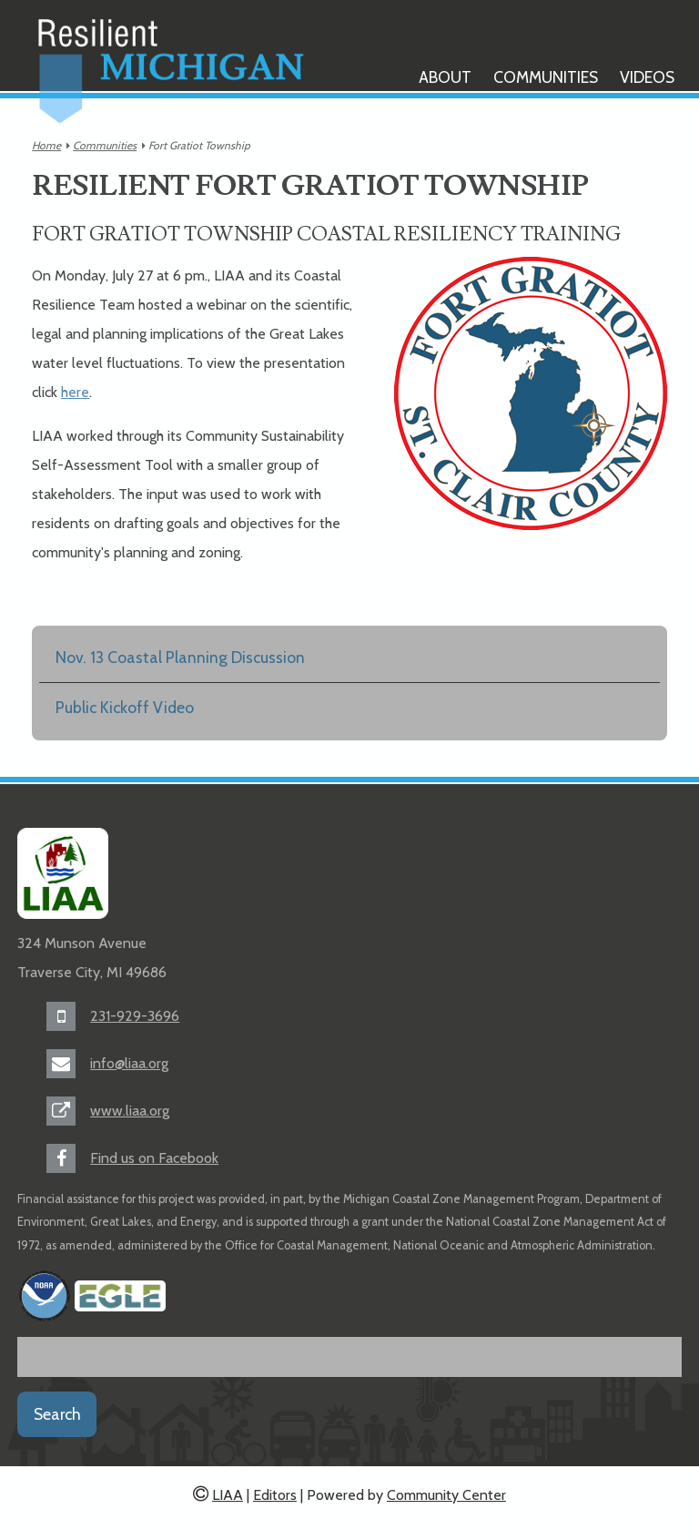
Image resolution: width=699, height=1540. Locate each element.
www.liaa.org (129, 1110)
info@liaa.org (129, 1063)
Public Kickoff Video (125, 707)
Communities (545, 77)
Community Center (446, 1495)
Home (46, 145)
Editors (275, 1495)
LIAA (227, 1495)
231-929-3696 (134, 1016)
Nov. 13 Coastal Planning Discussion (180, 657)
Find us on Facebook (154, 1158)
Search (57, 1413)
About (445, 77)
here (75, 392)
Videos (647, 77)
